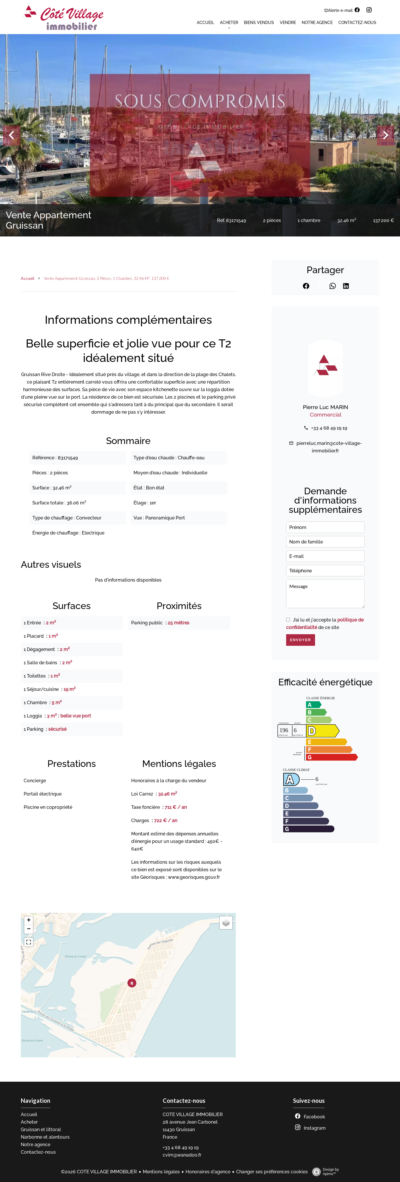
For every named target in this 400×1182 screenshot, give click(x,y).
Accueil (27, 278)
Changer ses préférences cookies (272, 1171)
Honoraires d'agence (208, 1171)
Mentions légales (161, 1171)
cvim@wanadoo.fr (182, 1155)
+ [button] (29, 920)
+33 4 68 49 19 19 (329, 428)
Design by (324, 1172)
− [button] (29, 929)
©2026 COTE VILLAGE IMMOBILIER (99, 1171)
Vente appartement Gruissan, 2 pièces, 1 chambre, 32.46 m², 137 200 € (106, 278)
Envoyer (300, 640)
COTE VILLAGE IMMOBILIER (193, 1114)
